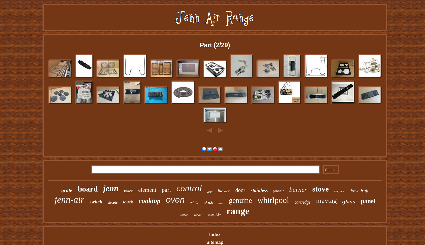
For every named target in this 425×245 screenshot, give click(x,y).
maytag (326, 200)
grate (67, 190)
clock (208, 202)
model (198, 215)
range (238, 211)
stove (320, 189)
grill (209, 191)
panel (368, 201)
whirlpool (273, 200)
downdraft (359, 190)
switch (96, 201)
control (189, 188)
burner (298, 189)
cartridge (302, 202)
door (240, 190)
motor (185, 214)
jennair (278, 191)
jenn (111, 188)
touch (128, 201)
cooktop (149, 200)
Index (215, 234)
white (194, 202)
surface (339, 191)
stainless (259, 190)
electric (113, 202)
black (128, 191)
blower (224, 191)
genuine (240, 200)
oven (175, 199)
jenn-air (69, 199)
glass (349, 201)
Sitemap (215, 242)
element (147, 190)
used (220, 203)
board (88, 188)
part (166, 189)
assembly (214, 214)
